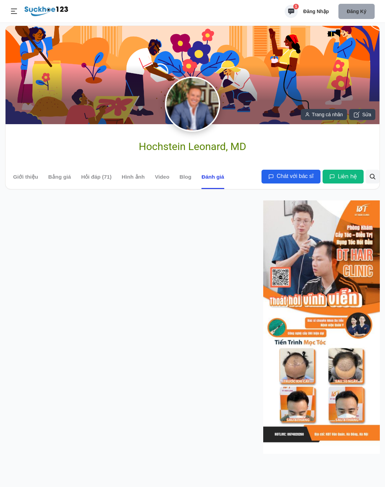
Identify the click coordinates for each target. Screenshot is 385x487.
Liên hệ (343, 176)
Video (162, 177)
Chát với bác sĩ (291, 176)
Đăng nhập (316, 11)
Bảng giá (59, 177)
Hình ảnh (133, 177)
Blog (185, 177)
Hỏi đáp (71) (96, 177)
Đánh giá (212, 177)
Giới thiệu (25, 177)
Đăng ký (356, 11)
